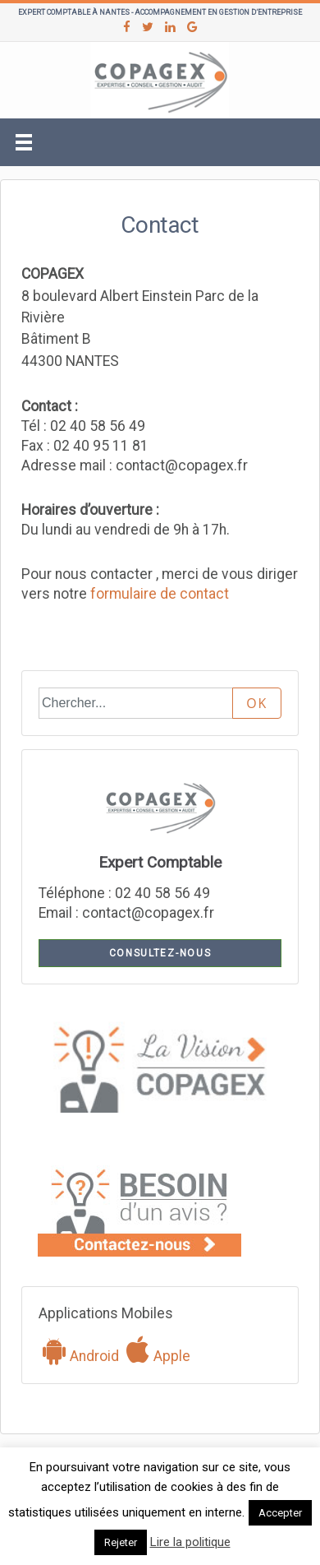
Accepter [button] (280, 1513)
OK (256, 703)
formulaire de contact (159, 594)
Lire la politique (190, 1542)
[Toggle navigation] (24, 142)
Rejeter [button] (120, 1542)
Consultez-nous (160, 953)
